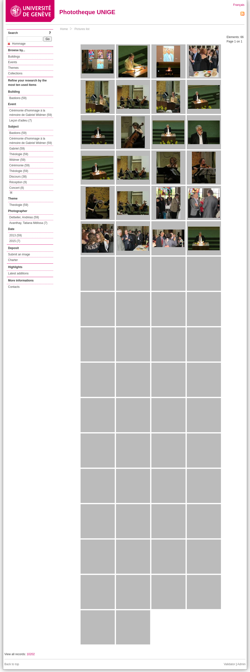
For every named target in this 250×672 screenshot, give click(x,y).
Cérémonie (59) (19, 165)
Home (64, 29)
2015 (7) (14, 241)
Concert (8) (16, 188)
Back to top (11, 664)
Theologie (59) (18, 205)
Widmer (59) (17, 159)
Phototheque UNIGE (87, 12)
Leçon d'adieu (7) (20, 120)
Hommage (17, 43)
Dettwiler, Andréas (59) (24, 217)
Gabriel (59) (17, 148)
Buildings (14, 56)
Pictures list (81, 29)
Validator (229, 664)
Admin (241, 664)
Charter (13, 260)
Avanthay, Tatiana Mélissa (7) (28, 223)
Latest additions (18, 273)
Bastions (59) (18, 98)
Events (12, 62)
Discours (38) (18, 176)
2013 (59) (15, 235)
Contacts (14, 287)
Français (238, 5)
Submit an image (19, 254)
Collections (15, 73)
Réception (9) (18, 182)
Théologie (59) (18, 154)
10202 (31, 654)
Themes (13, 68)
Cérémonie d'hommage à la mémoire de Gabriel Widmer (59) (30, 113)
